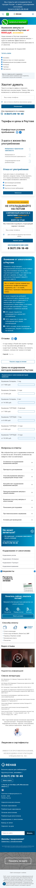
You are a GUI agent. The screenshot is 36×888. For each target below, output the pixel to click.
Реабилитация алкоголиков (11, 816)
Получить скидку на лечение (18, 361)
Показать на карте (18, 861)
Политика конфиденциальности (11, 793)
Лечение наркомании (9, 806)
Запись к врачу (7, 780)
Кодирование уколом (9, 555)
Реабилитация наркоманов (11, 809)
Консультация (18, 106)
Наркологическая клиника (10, 802)
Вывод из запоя (7, 823)
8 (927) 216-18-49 (21, 9)
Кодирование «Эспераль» (11, 559)
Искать (29, 833)
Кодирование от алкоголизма (16, 551)
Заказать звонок (18, 240)
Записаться (18, 193)
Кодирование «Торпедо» (10, 562)
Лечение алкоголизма (9, 812)
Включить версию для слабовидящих (14, 769)
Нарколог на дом (7, 826)
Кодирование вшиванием (10, 566)
